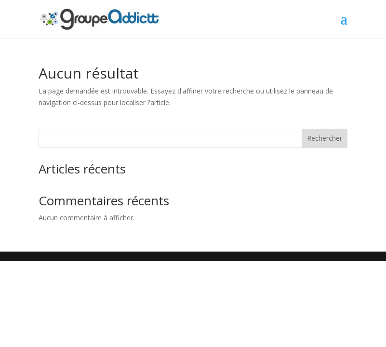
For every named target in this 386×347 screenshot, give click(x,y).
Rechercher (324, 138)
